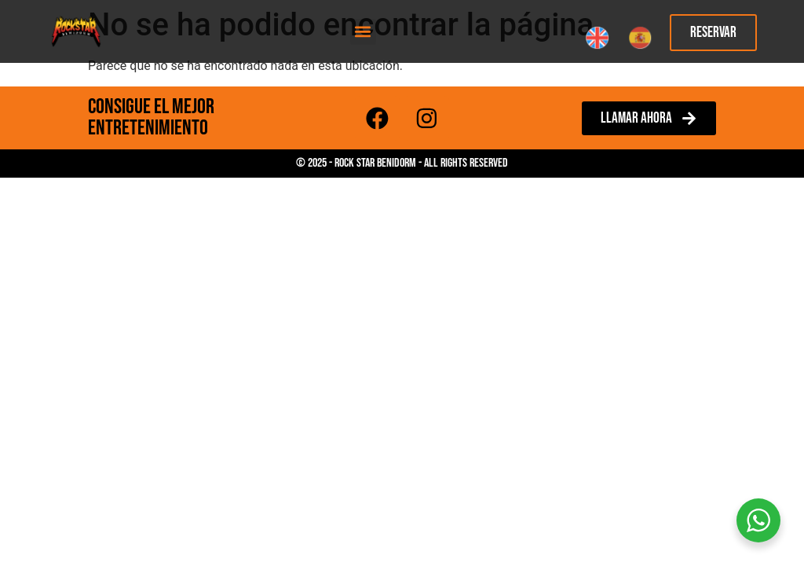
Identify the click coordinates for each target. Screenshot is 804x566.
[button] (363, 32)
